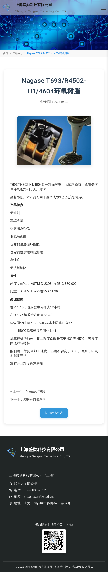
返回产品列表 (54, 412)
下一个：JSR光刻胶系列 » (29, 399)
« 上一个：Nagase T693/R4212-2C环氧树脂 (30, 391)
